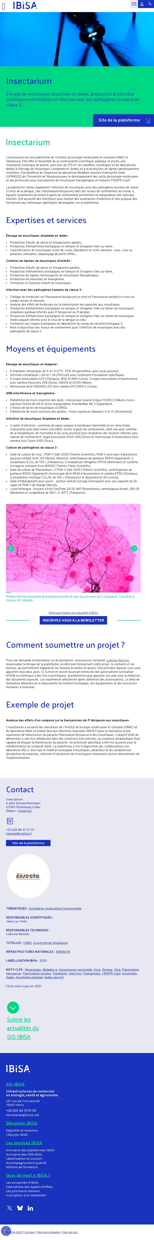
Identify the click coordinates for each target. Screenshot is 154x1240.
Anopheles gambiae (29, 978)
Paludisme (60, 974)
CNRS (27, 943)
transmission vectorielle (75, 970)
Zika (117, 970)
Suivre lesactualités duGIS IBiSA (23, 1028)
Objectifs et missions (22, 1130)
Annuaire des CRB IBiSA (24, 1154)
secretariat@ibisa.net (22, 1115)
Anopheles (129, 974)
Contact (29, 1232)
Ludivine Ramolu (117, 661)
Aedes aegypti (54, 978)
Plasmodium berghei (37, 974)
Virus (97, 970)
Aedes (10, 978)
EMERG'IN (63, 952)
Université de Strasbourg (50, 943)
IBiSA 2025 (15, 1232)
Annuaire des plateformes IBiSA (30, 1150)
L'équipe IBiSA (17, 1135)
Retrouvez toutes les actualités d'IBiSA (73, 613)
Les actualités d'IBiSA (22, 1182)
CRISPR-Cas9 (111, 974)
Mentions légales (48, 1232)
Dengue (107, 970)
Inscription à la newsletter (26, 1195)
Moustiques (33, 970)
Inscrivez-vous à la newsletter (73, 620)
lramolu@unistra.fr (19, 834)
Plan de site (70, 1232)
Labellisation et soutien (24, 1158)
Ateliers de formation (22, 1167)
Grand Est (25, 811)
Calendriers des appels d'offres (29, 1187)
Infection (75, 974)
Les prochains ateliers (23, 1191)
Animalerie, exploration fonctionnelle (55, 909)
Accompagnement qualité (26, 1163)
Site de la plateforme (124, 120)
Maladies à (50, 970)
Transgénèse (91, 974)
